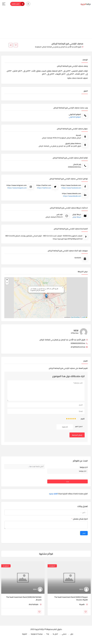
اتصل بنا (55, 633)
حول (71, 633)
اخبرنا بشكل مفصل (80, 518)
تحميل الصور (79, 426)
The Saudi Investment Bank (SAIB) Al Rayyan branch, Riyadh (71, 598)
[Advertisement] (46, 23)
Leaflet (84, 317)
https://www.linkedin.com (72, 196)
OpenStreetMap (75, 317)
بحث (67, 481)
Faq (47, 633)
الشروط (24, 633)
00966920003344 (79, 343)
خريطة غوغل (76, 216)
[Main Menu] (3, 3)
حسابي (64, 633)
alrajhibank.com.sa (79, 346)
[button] (46, 296)
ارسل (84, 533)
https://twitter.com (44, 187)
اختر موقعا (84, 467)
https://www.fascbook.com (71, 187)
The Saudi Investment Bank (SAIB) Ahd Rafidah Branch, (23, 598)
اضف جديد (53, 493)
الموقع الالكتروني (75, 116)
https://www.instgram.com (17, 187)
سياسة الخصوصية (37, 633)
